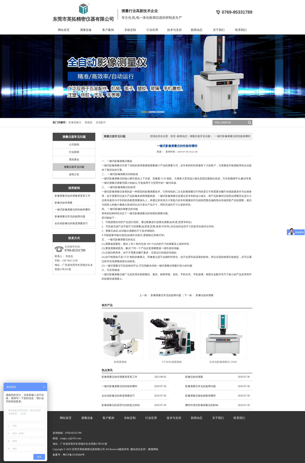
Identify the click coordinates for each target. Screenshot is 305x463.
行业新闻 (74, 152)
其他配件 (101, 122)
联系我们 (241, 29)
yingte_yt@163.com (70, 438)
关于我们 (219, 29)
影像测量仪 (75, 122)
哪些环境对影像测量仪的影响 (201, 405)
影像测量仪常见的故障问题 (70, 216)
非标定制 (130, 29)
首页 (173, 136)
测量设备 (86, 29)
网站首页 (64, 29)
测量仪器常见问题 (74, 167)
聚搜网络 (153, 449)
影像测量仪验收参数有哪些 (200, 395)
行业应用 (152, 29)
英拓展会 (74, 159)
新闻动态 (196, 29)
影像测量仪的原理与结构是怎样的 (121, 405)
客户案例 (108, 29)
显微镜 (88, 122)
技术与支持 (174, 29)
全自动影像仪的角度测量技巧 (71, 223)
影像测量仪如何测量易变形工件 (72, 195)
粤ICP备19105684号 (74, 454)
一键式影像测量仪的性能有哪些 (72, 209)
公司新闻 (74, 144)
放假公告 (74, 174)
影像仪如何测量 (63, 202)
